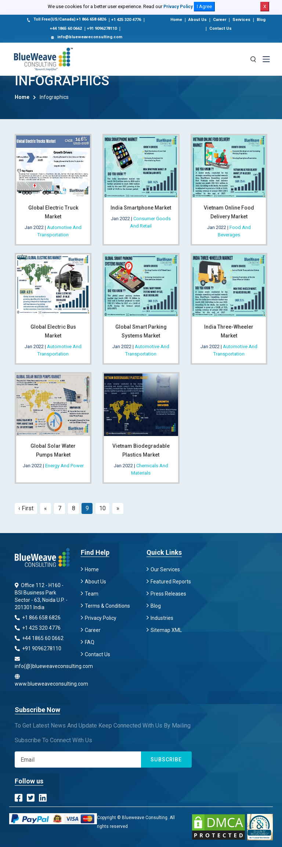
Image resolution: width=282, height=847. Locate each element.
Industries (162, 618)
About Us (197, 19)
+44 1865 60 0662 (66, 28)
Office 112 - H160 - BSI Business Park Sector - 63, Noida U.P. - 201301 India (41, 596)
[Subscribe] (78, 759)
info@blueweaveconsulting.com (86, 37)
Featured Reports (171, 582)
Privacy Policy (178, 6)
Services (241, 19)
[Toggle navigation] (266, 59)
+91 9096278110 (102, 28)
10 (102, 508)
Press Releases (168, 594)
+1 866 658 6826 (38, 618)
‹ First (25, 508)
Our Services (165, 569)
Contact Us (220, 28)
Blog (261, 19)
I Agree (204, 6)
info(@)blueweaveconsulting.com (42, 662)
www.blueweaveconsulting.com (42, 680)
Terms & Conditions (107, 606)
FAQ (89, 642)
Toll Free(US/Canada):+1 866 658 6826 (66, 20)
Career (219, 19)
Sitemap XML (166, 630)
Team (91, 594)
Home (176, 19)
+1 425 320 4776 (126, 19)
